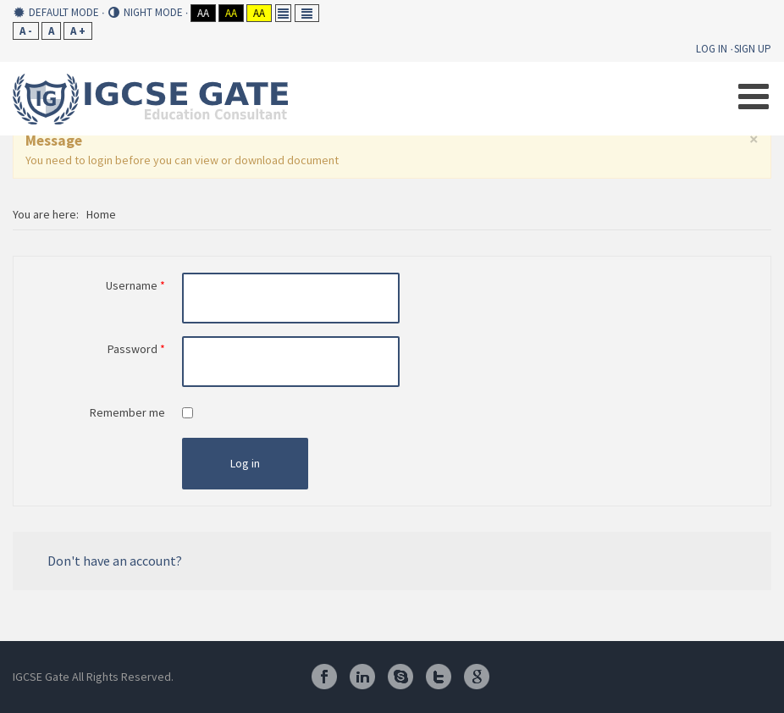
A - (25, 31)
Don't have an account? (114, 560)
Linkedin (362, 676)
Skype (400, 676)
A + (78, 31)
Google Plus (476, 676)
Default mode (56, 12)
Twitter (438, 676)
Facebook (324, 676)
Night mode (145, 12)
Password (136, 348)
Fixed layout (283, 13)
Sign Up (752, 48)
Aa (203, 13)
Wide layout (307, 13)
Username (135, 285)
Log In (711, 48)
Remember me (127, 412)
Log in (245, 463)
